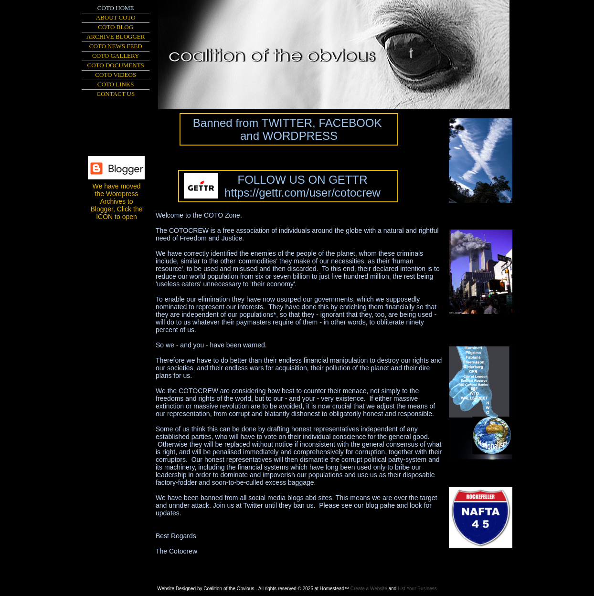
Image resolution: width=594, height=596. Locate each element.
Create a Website (368, 588)
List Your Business (417, 588)
